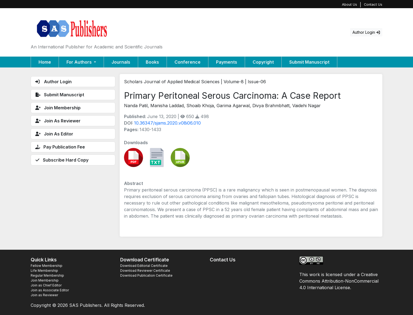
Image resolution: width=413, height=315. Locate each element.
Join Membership (45, 280)
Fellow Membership (46, 266)
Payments (226, 62)
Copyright (263, 62)
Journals (121, 62)
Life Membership (44, 270)
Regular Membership (47, 275)
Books (152, 62)
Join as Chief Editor (46, 285)
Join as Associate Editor (50, 290)
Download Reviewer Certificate (145, 270)
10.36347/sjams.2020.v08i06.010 (167, 123)
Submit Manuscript (309, 62)
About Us (349, 4)
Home (45, 62)
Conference (187, 62)
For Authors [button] (79, 62)
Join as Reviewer (44, 295)
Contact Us (373, 4)
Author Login (366, 32)
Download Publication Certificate (146, 275)
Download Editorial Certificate (144, 266)
